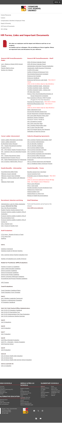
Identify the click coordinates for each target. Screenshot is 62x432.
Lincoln (22, 400)
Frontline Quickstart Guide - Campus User (38, 90)
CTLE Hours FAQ (6, 236)
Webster (53, 395)
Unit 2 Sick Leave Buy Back (35, 123)
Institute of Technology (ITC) (6, 389)
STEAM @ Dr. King (55, 392)
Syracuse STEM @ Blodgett (26, 404)
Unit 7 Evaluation (6, 334)
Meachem (43, 394)
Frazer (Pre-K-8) (24, 394)
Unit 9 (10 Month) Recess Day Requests (38, 129)
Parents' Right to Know (7, 68)
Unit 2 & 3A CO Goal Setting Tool (10, 312)
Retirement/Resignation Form (35, 104)
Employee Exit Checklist (34, 76)
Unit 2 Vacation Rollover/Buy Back (36, 125)
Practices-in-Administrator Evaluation (11, 300)
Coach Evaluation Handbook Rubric (11, 290)
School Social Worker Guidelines (10, 274)
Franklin (43, 391)
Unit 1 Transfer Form (6, 224)
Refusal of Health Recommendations (37, 195)
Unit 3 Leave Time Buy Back (35, 127)
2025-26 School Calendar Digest (36, 64)
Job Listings (4, 29)
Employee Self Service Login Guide (37, 80)
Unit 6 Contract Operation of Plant (36, 150)
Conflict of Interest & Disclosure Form (37, 72)
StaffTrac (3, 238)
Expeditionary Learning (25, 393)
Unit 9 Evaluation (6, 350)
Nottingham (3, 391)
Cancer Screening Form (33, 174)
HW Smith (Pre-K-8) (24, 399)
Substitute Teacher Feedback (35, 117)
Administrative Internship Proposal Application (40, 66)
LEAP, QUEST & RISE (4, 402)
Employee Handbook (33, 78)
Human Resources (6, 15)
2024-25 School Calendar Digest (36, 62)
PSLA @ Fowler (3, 392)
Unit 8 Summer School (7, 344)
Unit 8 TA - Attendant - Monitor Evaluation (13, 342)
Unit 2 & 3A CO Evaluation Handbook (11, 310)
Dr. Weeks (43, 389)
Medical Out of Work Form (34, 190)
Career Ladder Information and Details (12, 140)
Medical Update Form (33, 192)
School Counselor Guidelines (9, 270)
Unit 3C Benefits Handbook (35, 146)
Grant (21, 396)
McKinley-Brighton (45, 392)
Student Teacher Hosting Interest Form (12, 210)
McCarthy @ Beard (4, 404)
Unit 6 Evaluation (6, 328)
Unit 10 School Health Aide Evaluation (12, 356)
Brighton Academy (24, 388)
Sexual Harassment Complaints (39, 96)
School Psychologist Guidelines (10, 272)
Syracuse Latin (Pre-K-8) (25, 403)
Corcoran (2, 386)
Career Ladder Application (8, 142)
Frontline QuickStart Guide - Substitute (38, 88)
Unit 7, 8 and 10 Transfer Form (9, 226)
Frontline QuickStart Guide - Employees (38, 86)
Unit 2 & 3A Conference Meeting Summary (13, 316)
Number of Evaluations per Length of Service (13, 259)
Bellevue (43, 386)
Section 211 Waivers (7, 70)
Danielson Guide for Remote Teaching (12, 251)
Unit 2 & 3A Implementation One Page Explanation (15, 314)
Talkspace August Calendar (8, 174)
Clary (21, 390)
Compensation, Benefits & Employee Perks (13, 20)
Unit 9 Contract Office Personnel (36, 155)
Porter (52, 386)
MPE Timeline (5, 282)
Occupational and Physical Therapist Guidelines (14, 278)
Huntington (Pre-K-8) (25, 397)
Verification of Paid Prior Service (36, 131)
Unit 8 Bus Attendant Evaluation (10, 340)
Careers (3, 18)
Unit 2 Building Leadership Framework (12, 298)
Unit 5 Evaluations (6, 322)
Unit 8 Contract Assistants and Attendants (39, 154)
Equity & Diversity (6, 23)
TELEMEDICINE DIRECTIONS (9, 172)
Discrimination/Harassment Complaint (37, 74)
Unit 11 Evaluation (6, 366)
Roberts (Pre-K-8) (24, 402)
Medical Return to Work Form (35, 193)
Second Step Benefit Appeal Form (37, 111)
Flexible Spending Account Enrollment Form (39, 188)
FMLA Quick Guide (32, 186)
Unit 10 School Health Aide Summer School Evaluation (16, 360)
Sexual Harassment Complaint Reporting (38, 113)
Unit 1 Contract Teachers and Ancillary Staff (39, 140)
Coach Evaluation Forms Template (10, 292)
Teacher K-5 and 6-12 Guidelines (10, 266)
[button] (57, 2)
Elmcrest (2, 401)
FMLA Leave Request (33, 184)
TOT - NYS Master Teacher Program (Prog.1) (13, 150)
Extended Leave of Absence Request (38, 176)
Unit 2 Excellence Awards (34, 121)
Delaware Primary (45, 388)
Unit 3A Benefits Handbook (35, 144)
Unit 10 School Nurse (7, 358)
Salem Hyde (54, 388)
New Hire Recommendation (9, 208)
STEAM (1, 394)
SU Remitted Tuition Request (9, 144)
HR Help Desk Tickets (33, 92)
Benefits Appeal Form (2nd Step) (36, 172)
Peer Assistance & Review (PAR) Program (39, 98)
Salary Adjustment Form (34, 109)
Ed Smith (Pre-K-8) (24, 391)
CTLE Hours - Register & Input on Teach (12, 234)
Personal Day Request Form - (35, 102)
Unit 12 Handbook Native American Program (39, 163)
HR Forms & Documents (7, 26)
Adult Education (4, 399)
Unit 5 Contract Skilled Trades (35, 148)
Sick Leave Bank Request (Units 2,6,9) (38, 115)
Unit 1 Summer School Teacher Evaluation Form (14, 255)
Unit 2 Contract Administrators (35, 142)
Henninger (2, 388)
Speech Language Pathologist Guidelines (12, 276)
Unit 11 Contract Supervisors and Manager (39, 161)
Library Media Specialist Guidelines (11, 268)
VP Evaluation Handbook (8, 302)
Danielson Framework (7, 249)
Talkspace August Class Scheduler (10, 176)
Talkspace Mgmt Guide (7, 182)
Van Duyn (53, 394)
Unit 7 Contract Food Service (35, 152)
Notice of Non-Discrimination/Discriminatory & (40, 94)
